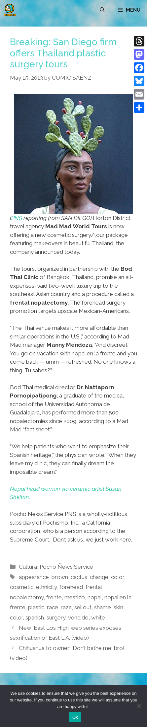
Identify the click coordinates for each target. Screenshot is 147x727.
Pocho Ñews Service (66, 566)
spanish (34, 617)
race (52, 607)
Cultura (28, 566)
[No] (138, 706)
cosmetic (21, 587)
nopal (95, 597)
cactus (79, 577)
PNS (16, 218)
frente (54, 597)
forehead (71, 587)
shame (102, 607)
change (99, 577)
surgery (56, 617)
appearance (34, 577)
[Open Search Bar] (102, 10)
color (117, 577)
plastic (36, 607)
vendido (78, 617)
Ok (75, 717)
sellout (83, 607)
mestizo (74, 597)
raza (66, 607)
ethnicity (46, 587)
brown (60, 577)
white (98, 617)
